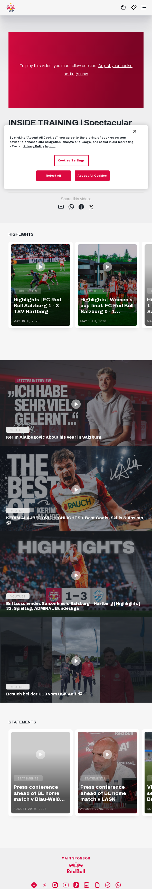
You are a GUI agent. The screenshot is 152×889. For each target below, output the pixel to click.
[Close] (134, 131)
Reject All (53, 175)
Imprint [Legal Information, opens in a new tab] (50, 146)
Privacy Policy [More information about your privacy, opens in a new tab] (33, 146)
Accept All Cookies (92, 175)
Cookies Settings (71, 160)
